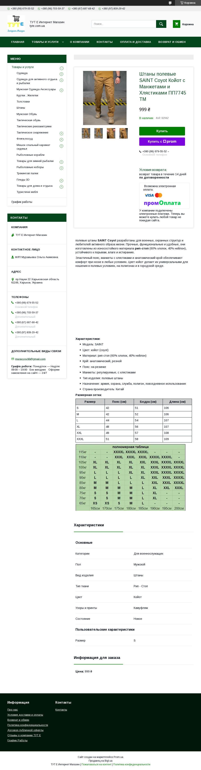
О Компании (79, 41)
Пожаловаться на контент (96, 764)
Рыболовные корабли (31, 154)
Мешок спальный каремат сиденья (33, 146)
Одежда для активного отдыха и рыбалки (37, 81)
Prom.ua (118, 757)
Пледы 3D (23, 179)
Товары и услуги (45, 41)
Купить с (162, 141)
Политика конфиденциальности (38, 52)
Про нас (12, 709)
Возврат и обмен (172, 41)
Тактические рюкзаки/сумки (34, 126)
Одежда (22, 73)
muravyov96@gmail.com (30, 358)
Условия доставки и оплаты (25, 714)
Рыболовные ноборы (30, 167)
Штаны (21, 107)
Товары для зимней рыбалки (35, 161)
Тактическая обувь (29, 120)
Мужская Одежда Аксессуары (36, 89)
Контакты (105, 41)
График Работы (17, 740)
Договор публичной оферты (25, 730)
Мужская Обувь (27, 114)
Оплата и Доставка (135, 41)
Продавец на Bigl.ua (100, 760)
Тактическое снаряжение (32, 132)
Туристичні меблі (27, 191)
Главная (17, 41)
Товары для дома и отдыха (35, 185)
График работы (21, 202)
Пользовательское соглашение (98, 52)
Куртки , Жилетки (27, 95)
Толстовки (23, 101)
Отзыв (137, 52)
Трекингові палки (27, 173)
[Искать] (161, 24)
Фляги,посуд (25, 138)
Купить (162, 131)
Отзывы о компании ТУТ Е (24, 735)
